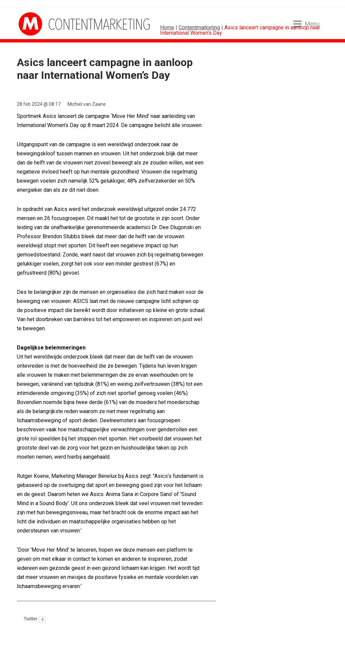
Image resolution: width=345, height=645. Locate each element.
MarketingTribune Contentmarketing (44, 24)
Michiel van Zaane (86, 104)
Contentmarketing (199, 27)
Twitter (30, 618)
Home (167, 27)
